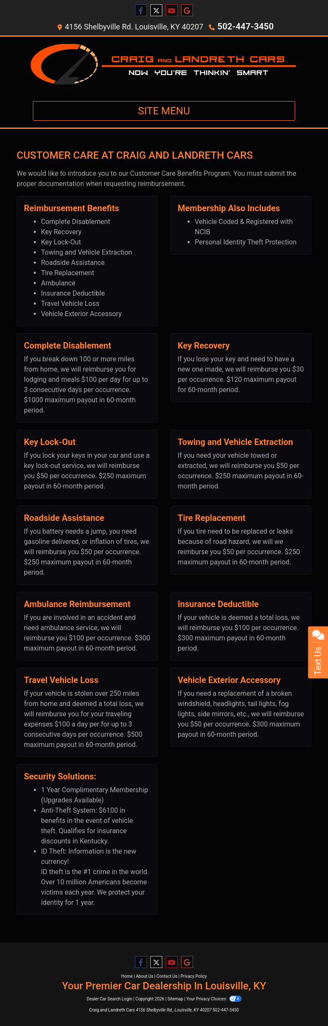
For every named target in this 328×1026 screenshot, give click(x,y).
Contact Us (166, 976)
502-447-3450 (245, 26)
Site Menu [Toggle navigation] (164, 110)
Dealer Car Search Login (109, 998)
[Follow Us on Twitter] (156, 10)
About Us (144, 976)
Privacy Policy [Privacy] (194, 976)
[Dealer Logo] (164, 65)
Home (127, 976)
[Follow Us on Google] (187, 10)
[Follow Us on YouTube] (172, 10)
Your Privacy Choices (213, 998)
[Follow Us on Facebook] (141, 10)
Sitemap (175, 998)
